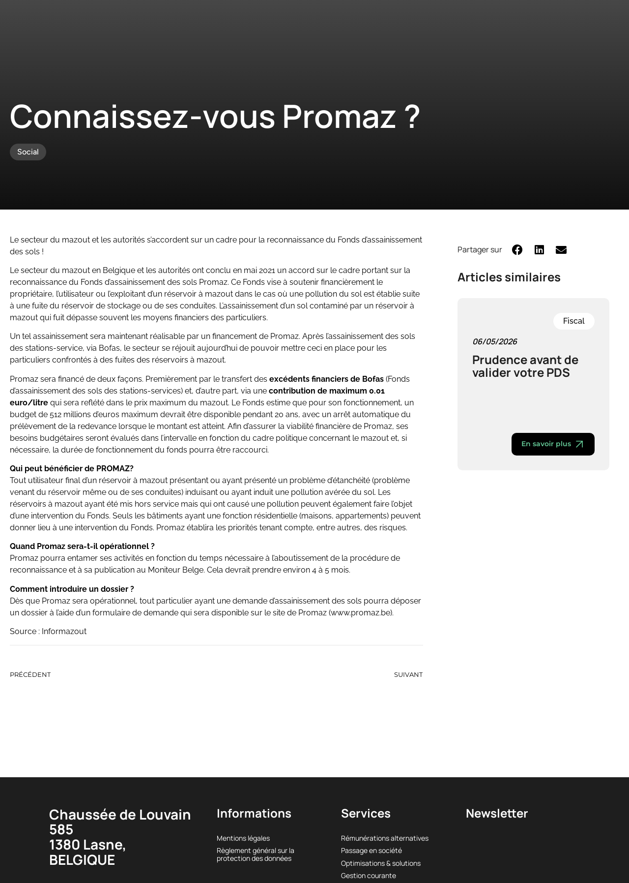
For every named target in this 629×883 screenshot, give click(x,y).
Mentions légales (243, 838)
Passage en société (371, 850)
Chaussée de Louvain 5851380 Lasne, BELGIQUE (120, 837)
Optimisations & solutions (381, 863)
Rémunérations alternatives (385, 838)
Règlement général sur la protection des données (255, 854)
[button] (517, 249)
